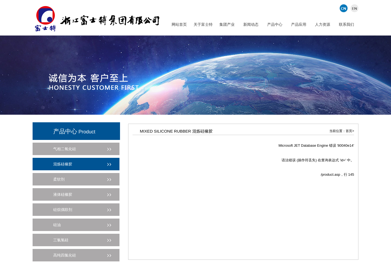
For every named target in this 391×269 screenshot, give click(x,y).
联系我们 (346, 24)
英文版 (353, 8)
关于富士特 (203, 24)
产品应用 (298, 24)
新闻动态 (250, 24)
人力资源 (322, 24)
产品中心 (274, 24)
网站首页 (179, 24)
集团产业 (227, 24)
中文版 (344, 8)
